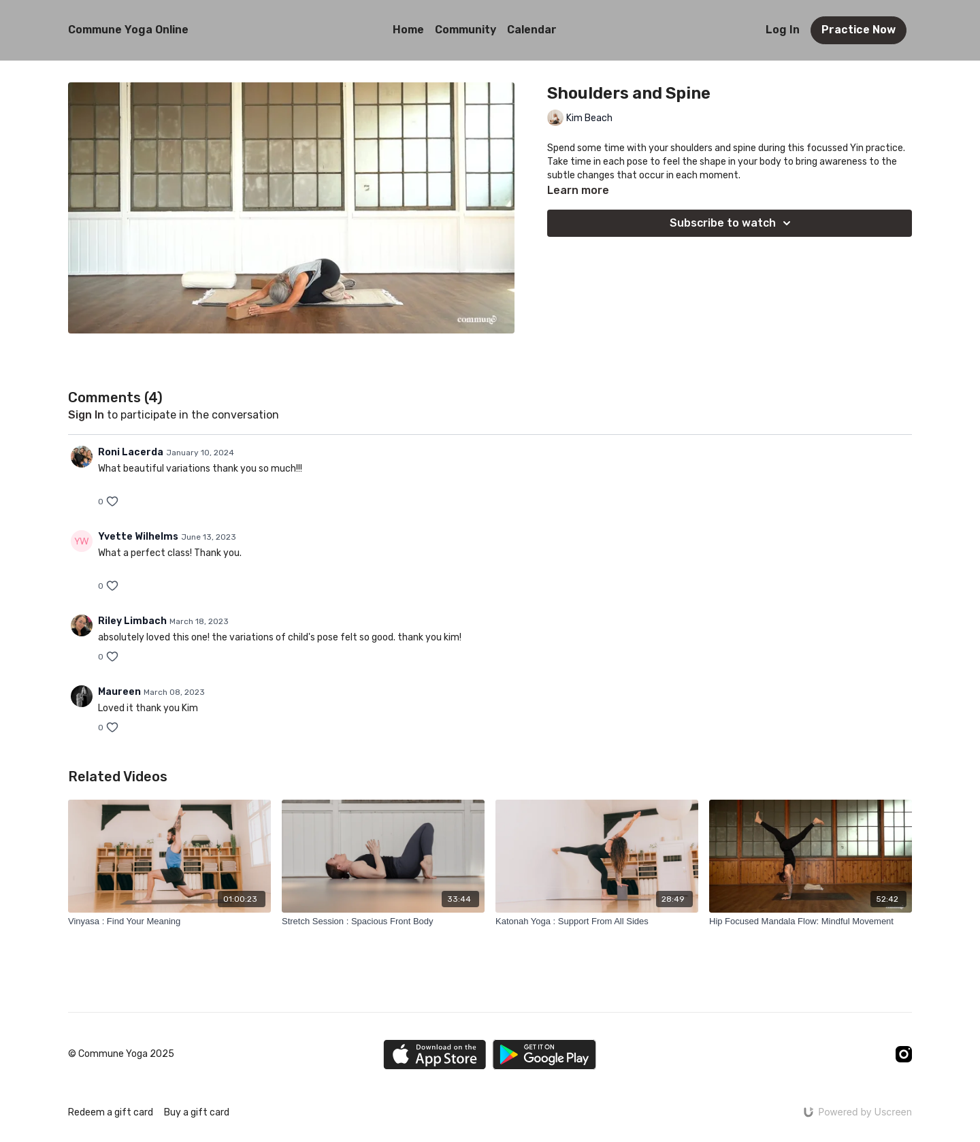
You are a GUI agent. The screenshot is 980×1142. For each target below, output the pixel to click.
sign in (86, 414)
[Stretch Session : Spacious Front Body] (383, 921)
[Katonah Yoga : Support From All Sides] (596, 921)
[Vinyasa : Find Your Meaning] (169, 921)
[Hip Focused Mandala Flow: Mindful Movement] (810, 921)
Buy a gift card (196, 1112)
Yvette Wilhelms (138, 536)
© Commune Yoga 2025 (121, 1054)
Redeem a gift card (110, 1112)
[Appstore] (434, 1054)
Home (408, 29)
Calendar (532, 29)
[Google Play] (544, 1054)
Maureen (119, 692)
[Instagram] (904, 1054)
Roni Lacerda (130, 452)
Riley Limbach (132, 621)
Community (465, 29)
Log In (783, 29)
